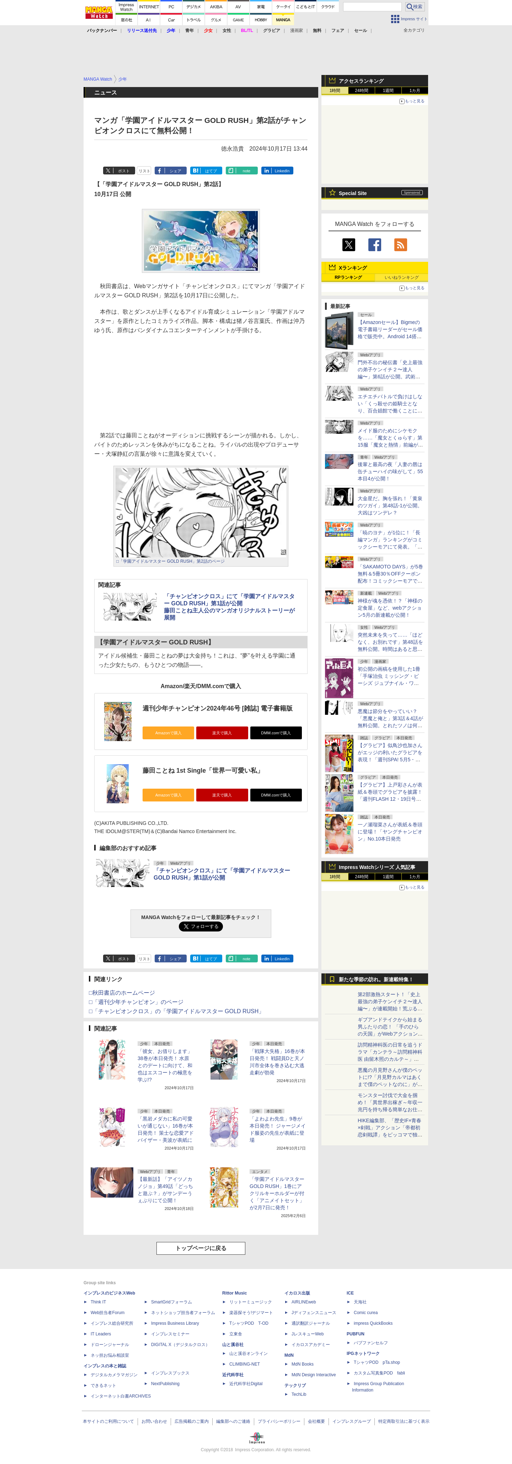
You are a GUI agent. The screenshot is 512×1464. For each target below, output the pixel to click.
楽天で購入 (222, 733)
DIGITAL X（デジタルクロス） (180, 1344)
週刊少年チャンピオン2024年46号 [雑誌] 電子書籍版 (218, 708)
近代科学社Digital (245, 1383)
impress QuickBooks (373, 1323)
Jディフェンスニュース (314, 1312)
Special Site (353, 193)
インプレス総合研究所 (112, 1323)
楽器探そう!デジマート (251, 1312)
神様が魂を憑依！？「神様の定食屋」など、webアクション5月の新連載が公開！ (390, 608)
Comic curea (366, 1312)
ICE (350, 1293)
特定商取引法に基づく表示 (404, 1421)
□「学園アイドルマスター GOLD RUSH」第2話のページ (170, 561)
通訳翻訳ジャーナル (311, 1323)
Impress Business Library (175, 1323)
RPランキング (348, 277)
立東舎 (235, 1333)
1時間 (335, 90)
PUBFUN (355, 1333)
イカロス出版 (297, 1293)
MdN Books (303, 1364)
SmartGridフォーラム (171, 1302)
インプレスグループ (351, 1421)
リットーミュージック (250, 1302)
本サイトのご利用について (108, 1421)
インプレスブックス (170, 1373)
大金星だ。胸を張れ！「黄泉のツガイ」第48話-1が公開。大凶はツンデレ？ (390, 505)
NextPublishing (165, 1383)
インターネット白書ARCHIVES (121, 1396)
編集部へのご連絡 (233, 1421)
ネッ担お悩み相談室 (110, 1355)
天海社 (360, 1302)
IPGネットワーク (363, 1353)
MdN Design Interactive (314, 1374)
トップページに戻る (200, 1248)
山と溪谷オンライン (248, 1353)
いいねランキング (402, 277)
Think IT (98, 1302)
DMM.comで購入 (276, 733)
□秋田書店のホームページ (122, 993)
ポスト (124, 171)
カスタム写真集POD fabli (379, 1373)
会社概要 (316, 1421)
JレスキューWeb (308, 1333)
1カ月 (415, 90)
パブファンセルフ (371, 1342)
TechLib (299, 1394)
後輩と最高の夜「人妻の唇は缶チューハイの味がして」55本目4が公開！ (390, 471)
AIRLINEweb (304, 1302)
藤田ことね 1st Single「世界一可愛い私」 (203, 770)
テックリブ (295, 1385)
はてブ (211, 171)
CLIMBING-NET (244, 1364)
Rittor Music (234, 1293)
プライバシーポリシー (279, 1421)
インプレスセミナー (170, 1333)
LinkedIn (282, 171)
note (246, 171)
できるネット (103, 1385)
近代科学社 (233, 1374)
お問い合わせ (154, 1421)
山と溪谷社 (233, 1344)
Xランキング (353, 268)
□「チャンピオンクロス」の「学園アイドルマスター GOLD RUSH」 (176, 1011)
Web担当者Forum (107, 1312)
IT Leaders (101, 1333)
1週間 (388, 90)
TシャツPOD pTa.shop (377, 1362)
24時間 (361, 90)
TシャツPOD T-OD (248, 1323)
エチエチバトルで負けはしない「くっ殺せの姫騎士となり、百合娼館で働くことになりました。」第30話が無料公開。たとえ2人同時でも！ (390, 411)
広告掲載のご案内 (192, 1421)
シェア (175, 171)
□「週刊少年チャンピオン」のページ (136, 1002)
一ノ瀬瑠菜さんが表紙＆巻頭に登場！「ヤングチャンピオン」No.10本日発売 (390, 832)
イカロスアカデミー (311, 1344)
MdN (289, 1355)
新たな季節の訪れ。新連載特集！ (376, 979)
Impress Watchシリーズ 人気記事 (377, 867)
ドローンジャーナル (110, 1344)
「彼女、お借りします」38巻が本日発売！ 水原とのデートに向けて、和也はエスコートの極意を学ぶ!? (165, 1065)
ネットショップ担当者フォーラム (183, 1312)
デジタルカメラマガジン (114, 1374)
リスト (144, 171)
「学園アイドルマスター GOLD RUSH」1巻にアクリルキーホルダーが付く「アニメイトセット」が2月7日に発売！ (277, 1193)
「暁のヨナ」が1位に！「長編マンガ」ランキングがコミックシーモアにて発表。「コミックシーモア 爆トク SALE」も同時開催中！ (390, 547)
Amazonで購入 (168, 733)
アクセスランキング (361, 81)
